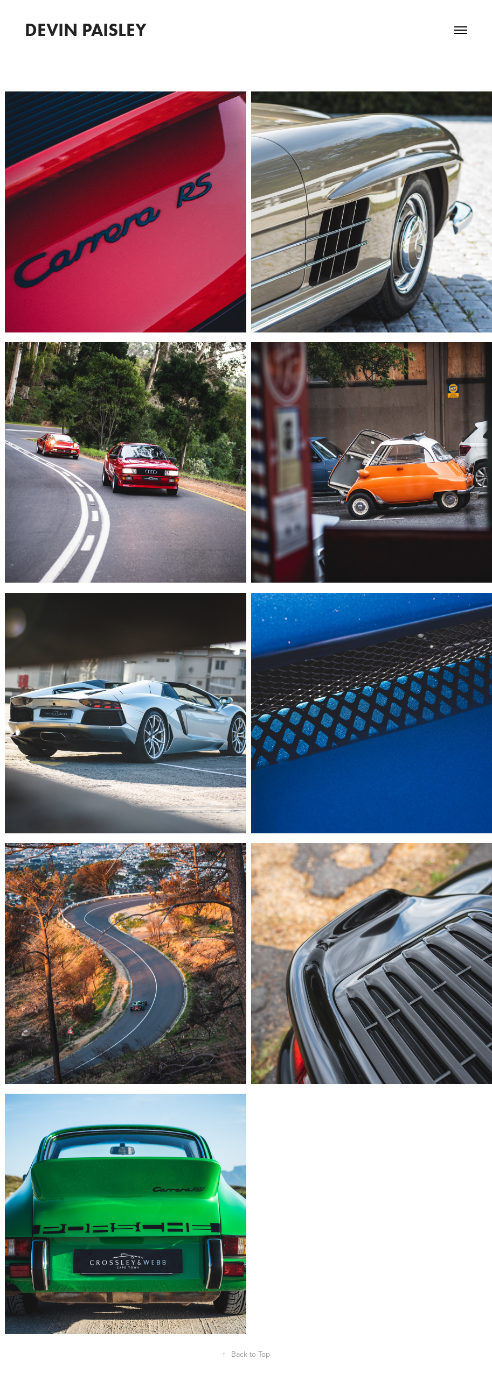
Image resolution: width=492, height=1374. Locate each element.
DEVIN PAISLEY (86, 30)
